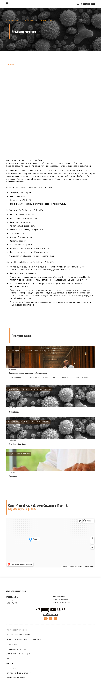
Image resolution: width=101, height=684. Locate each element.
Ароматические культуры (41, 389)
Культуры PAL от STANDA (17, 389)
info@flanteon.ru (50, 614)
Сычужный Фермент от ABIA (19, 454)
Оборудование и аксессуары (38, 350)
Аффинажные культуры (40, 421)
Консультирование (15, 350)
